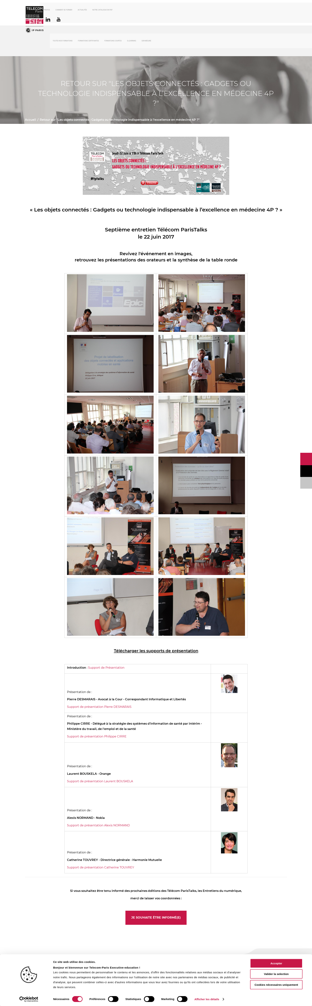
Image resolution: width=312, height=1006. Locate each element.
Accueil (30, 120)
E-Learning (131, 41)
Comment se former (74, 10)
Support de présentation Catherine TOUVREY (100, 868)
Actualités (92, 10)
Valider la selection (276, 973)
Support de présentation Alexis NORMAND (98, 826)
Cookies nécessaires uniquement (276, 984)
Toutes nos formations (63, 41)
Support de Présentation (106, 668)
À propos (56, 10)
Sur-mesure (146, 41)
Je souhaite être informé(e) (156, 918)
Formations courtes (113, 41)
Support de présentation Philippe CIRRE (97, 737)
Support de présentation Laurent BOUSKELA (100, 782)
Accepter (276, 962)
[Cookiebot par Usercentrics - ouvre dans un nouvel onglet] (29, 999)
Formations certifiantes (88, 41)
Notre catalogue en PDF (113, 10)
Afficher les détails (206, 998)
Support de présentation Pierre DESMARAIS (99, 707)
